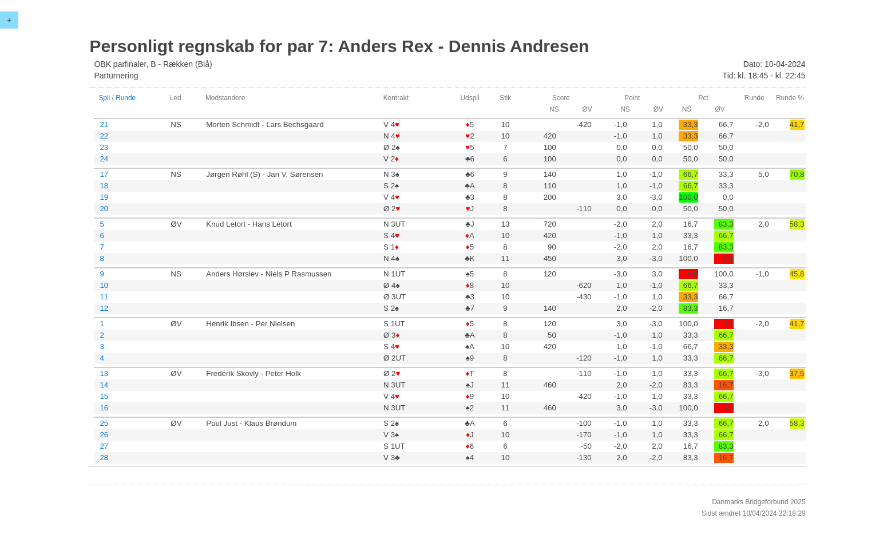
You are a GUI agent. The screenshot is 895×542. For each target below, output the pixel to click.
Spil (104, 98)
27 (104, 446)
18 (104, 185)
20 (104, 208)
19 (104, 197)
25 (104, 423)
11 (104, 296)
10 (104, 285)
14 (104, 385)
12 (104, 308)
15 (104, 396)
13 (104, 373)
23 (104, 147)
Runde (126, 98)
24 (104, 159)
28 (104, 457)
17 (104, 174)
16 (104, 407)
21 (104, 124)
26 (104, 434)
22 (104, 136)
